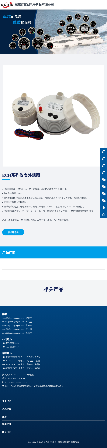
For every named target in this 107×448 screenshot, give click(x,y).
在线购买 (13, 232)
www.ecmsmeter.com (17, 382)
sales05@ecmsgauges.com (13, 333)
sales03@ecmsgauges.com (13, 325)
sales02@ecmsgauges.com (13, 322)
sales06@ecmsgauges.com (13, 329)
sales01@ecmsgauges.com (13, 318)
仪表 (6, 189)
